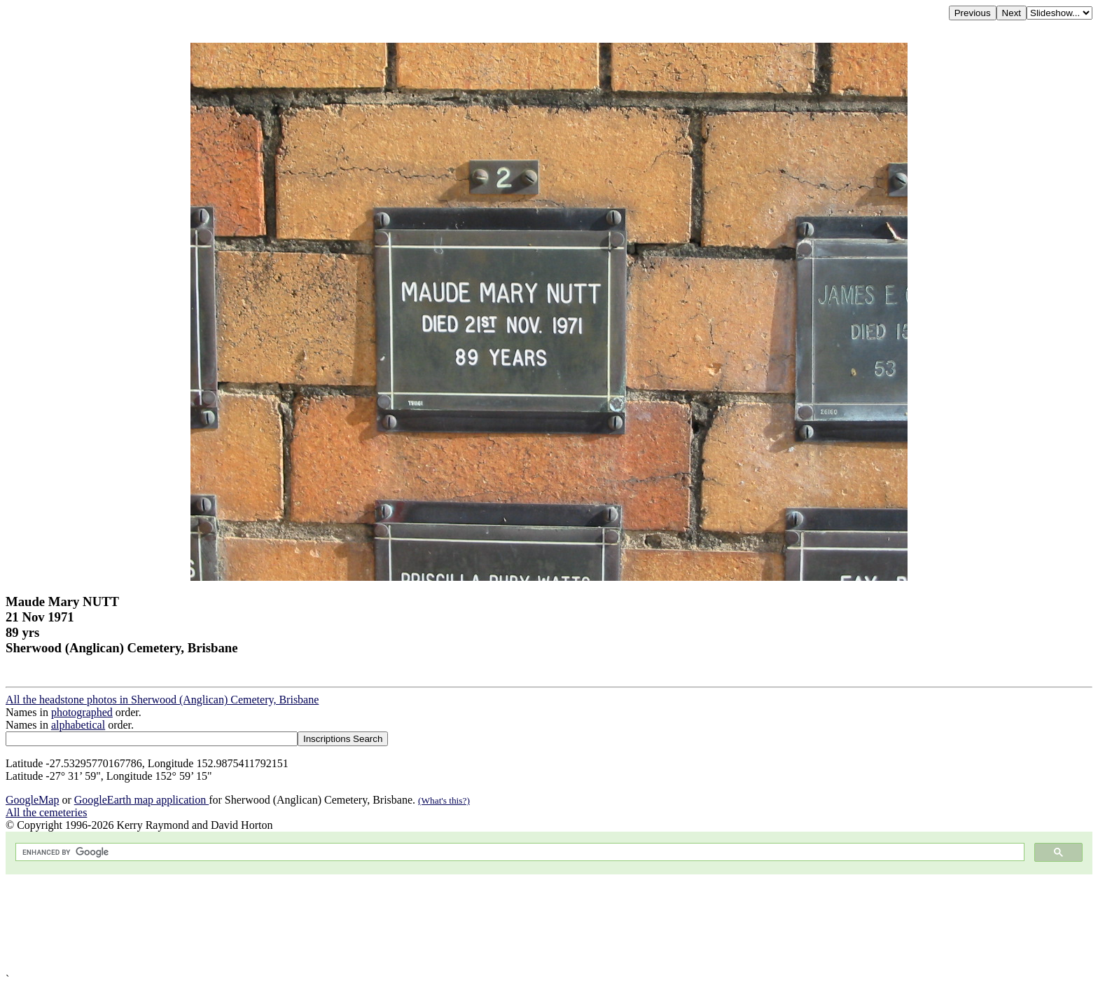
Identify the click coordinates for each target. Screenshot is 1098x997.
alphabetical (78, 725)
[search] (518, 852)
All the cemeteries (46, 812)
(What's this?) (444, 800)
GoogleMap (32, 800)
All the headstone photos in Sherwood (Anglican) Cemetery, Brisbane (162, 700)
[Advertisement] (426, 923)
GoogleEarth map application (141, 800)
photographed (82, 712)
